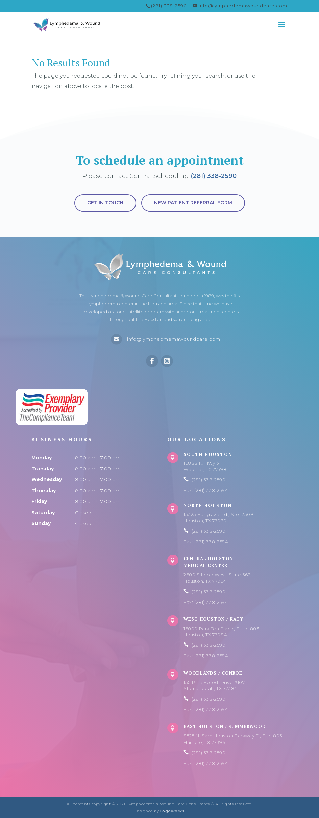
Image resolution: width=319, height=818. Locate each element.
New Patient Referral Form (193, 203)
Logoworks (172, 811)
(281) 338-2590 (214, 176)
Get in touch (105, 203)
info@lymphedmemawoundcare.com (173, 339)
